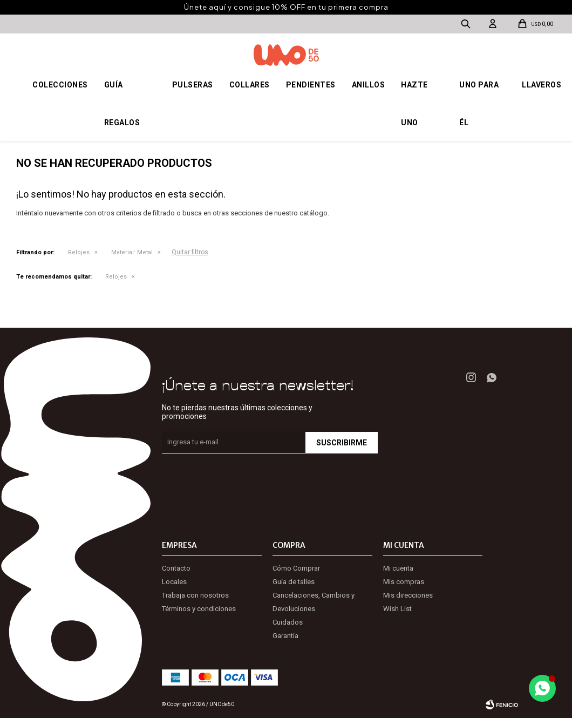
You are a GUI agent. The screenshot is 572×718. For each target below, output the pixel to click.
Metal (132, 252)
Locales (174, 582)
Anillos (368, 84)
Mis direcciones (408, 595)
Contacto (176, 568)
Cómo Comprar (296, 568)
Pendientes (311, 84)
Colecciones (60, 84)
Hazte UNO (414, 103)
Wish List (397, 609)
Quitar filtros (190, 252)
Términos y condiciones (199, 609)
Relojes (79, 252)
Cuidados (288, 622)
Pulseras (192, 84)
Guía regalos (122, 103)
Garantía (285, 636)
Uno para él (479, 103)
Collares (249, 84)
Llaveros (541, 84)
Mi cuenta (398, 568)
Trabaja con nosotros (195, 595)
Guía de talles (294, 582)
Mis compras (403, 582)
